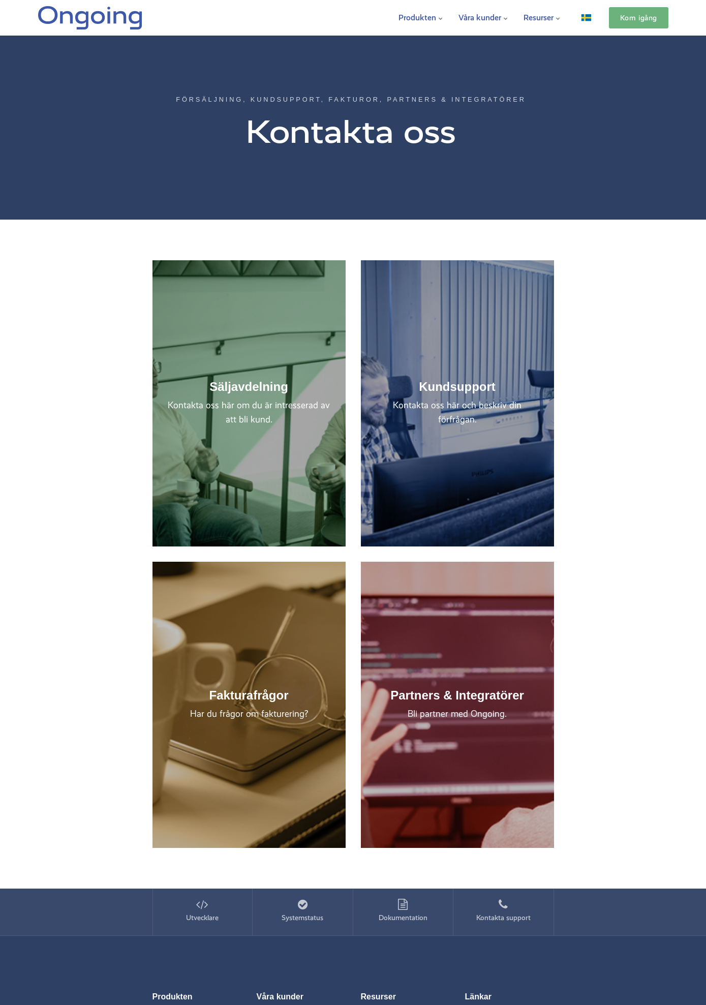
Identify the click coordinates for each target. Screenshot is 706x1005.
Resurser (542, 17)
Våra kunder (483, 17)
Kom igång (638, 17)
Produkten (420, 17)
